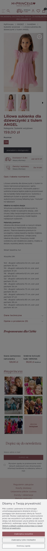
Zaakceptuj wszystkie (23, 534)
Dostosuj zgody (23, 546)
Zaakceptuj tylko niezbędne (23, 540)
